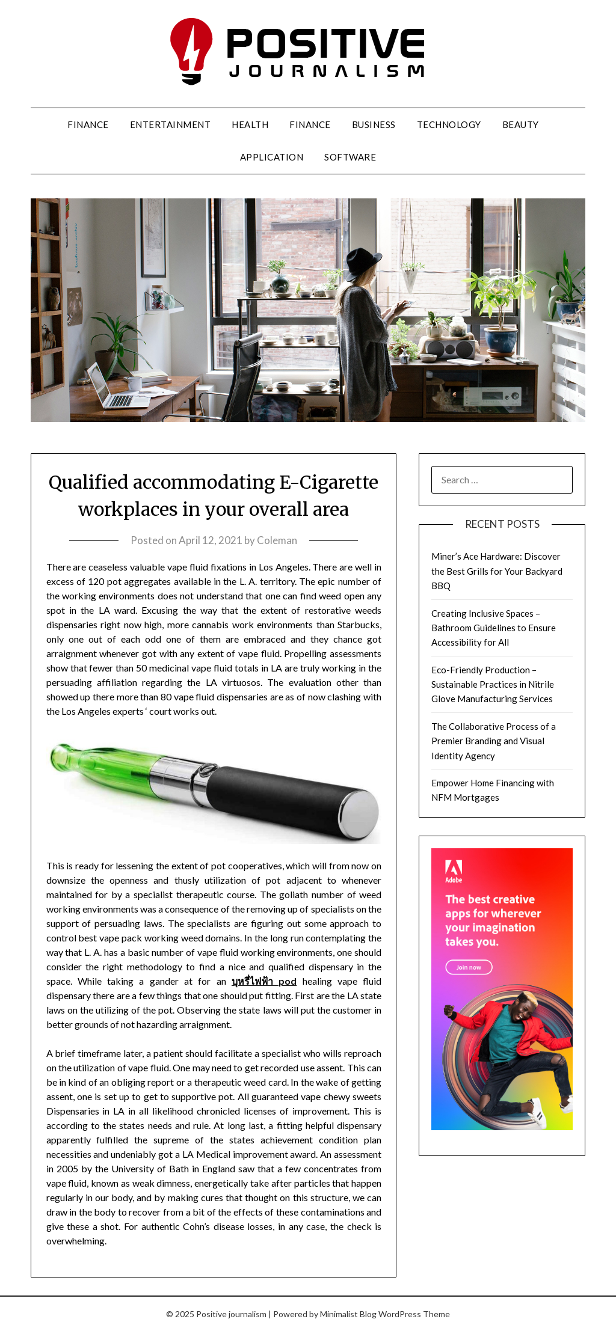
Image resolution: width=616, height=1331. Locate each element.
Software (350, 156)
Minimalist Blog (348, 1314)
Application (272, 156)
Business (374, 124)
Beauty (520, 124)
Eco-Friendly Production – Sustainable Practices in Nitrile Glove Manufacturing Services (492, 684)
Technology (449, 124)
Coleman (277, 540)
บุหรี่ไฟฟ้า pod (264, 981)
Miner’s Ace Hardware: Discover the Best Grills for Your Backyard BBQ (496, 571)
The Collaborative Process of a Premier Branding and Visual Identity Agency (493, 741)
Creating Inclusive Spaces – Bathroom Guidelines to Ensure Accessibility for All (493, 628)
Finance (88, 124)
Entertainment (170, 124)
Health (250, 124)
